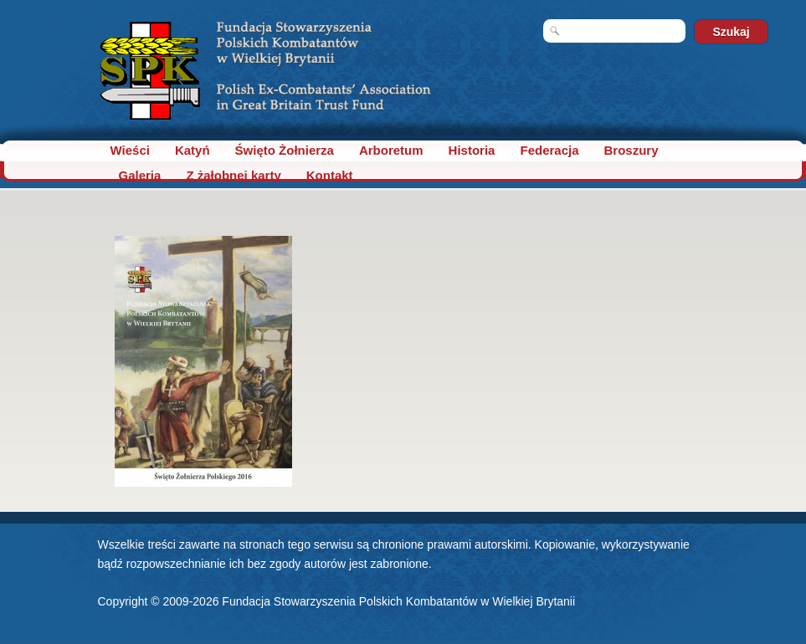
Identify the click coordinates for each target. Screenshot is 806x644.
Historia (472, 150)
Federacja (549, 150)
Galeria (140, 175)
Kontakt (329, 175)
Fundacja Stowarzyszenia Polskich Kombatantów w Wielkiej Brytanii (398, 601)
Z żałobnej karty (233, 175)
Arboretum (391, 150)
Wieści (130, 150)
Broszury (631, 150)
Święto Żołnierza (284, 150)
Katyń (192, 150)
